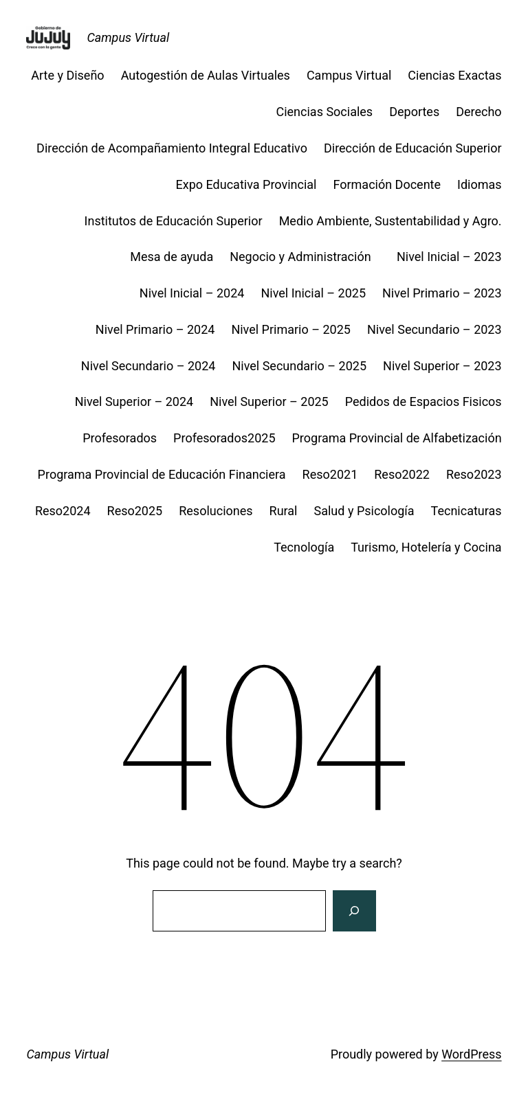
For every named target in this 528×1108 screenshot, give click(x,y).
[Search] (354, 910)
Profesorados (119, 438)
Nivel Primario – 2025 (291, 329)
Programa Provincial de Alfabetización (397, 438)
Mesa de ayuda (171, 256)
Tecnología (304, 547)
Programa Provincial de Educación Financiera (162, 474)
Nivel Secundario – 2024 (148, 366)
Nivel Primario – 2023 (442, 293)
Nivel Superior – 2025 (269, 401)
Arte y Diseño (67, 75)
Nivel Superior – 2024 (134, 401)
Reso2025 (135, 511)
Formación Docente (387, 184)
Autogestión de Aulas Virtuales (205, 75)
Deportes (414, 111)
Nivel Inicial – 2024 (192, 293)
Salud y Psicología (364, 511)
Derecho (478, 111)
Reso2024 (63, 511)
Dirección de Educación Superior (413, 148)
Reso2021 (330, 474)
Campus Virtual (128, 37)
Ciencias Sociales (324, 111)
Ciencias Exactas (454, 75)
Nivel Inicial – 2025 (313, 293)
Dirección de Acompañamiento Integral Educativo (171, 148)
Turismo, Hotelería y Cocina (426, 547)
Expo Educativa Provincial (246, 184)
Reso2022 (402, 474)
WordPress (471, 1054)
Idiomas (479, 184)
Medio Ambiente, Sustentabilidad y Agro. (390, 221)
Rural (284, 511)
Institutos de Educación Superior (174, 221)
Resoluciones (215, 511)
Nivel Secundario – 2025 (299, 366)
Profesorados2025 (224, 438)
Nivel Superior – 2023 (442, 366)
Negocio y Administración (305, 256)
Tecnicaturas (466, 511)
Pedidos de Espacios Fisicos (423, 401)
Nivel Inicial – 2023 (449, 256)
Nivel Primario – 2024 (155, 329)
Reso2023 (474, 474)
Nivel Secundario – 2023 (434, 329)
